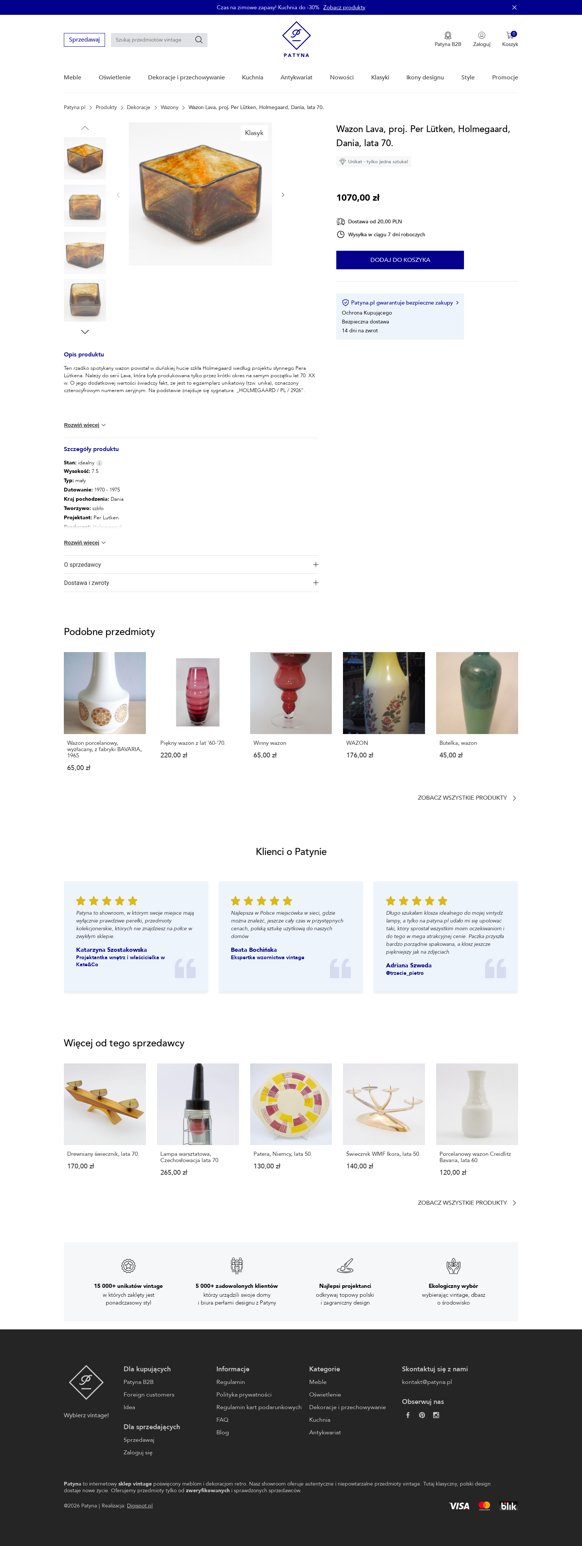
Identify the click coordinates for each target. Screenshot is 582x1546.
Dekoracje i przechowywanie (186, 77)
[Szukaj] (198, 39)
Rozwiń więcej (85, 425)
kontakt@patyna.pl (427, 1382)
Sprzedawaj (84, 40)
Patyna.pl (74, 108)
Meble (72, 77)
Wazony (170, 108)
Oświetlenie (115, 77)
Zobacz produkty (344, 7)
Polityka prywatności (244, 1395)
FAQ (222, 1420)
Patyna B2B (139, 1382)
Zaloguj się (138, 1452)
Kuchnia (252, 77)
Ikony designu (425, 77)
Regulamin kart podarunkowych (259, 1407)
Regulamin (230, 1382)
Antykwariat (297, 77)
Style (468, 77)
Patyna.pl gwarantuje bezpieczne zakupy (400, 302)
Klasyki (380, 77)
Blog (222, 1432)
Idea (129, 1407)
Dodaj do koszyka (400, 260)
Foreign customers (149, 1395)
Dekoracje (138, 108)
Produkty (106, 108)
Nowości (342, 77)
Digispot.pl (140, 1505)
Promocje (505, 77)
